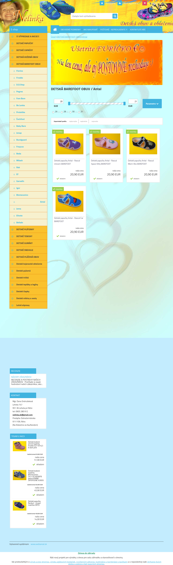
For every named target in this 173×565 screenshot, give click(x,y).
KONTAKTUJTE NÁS (137, 29)
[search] (114, 16)
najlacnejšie (73, 121)
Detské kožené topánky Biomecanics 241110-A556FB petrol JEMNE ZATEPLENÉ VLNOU (36, 475)
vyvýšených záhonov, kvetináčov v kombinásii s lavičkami (102, 561)
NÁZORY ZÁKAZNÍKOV (21, 377)
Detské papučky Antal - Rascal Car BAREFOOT (68, 219)
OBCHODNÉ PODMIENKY (71, 29)
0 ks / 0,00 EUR (155, 3)
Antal (84, 36)
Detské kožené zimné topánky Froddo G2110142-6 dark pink (36, 445)
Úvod (53, 36)
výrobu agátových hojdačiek (62, 561)
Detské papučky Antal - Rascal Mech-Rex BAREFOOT (141, 162)
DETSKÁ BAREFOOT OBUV (69, 36)
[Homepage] (56, 29)
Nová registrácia (130, 3)
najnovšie (95, 121)
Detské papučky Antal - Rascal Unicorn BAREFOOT (67, 162)
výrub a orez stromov (39, 561)
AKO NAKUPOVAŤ (90, 29)
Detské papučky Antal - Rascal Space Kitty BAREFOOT (104, 162)
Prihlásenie (110, 3)
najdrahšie (83, 121)
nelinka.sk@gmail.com (23, 414)
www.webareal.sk (39, 544)
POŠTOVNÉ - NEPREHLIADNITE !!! (113, 29)
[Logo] (28, 16)
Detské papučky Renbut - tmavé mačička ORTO (34, 503)
